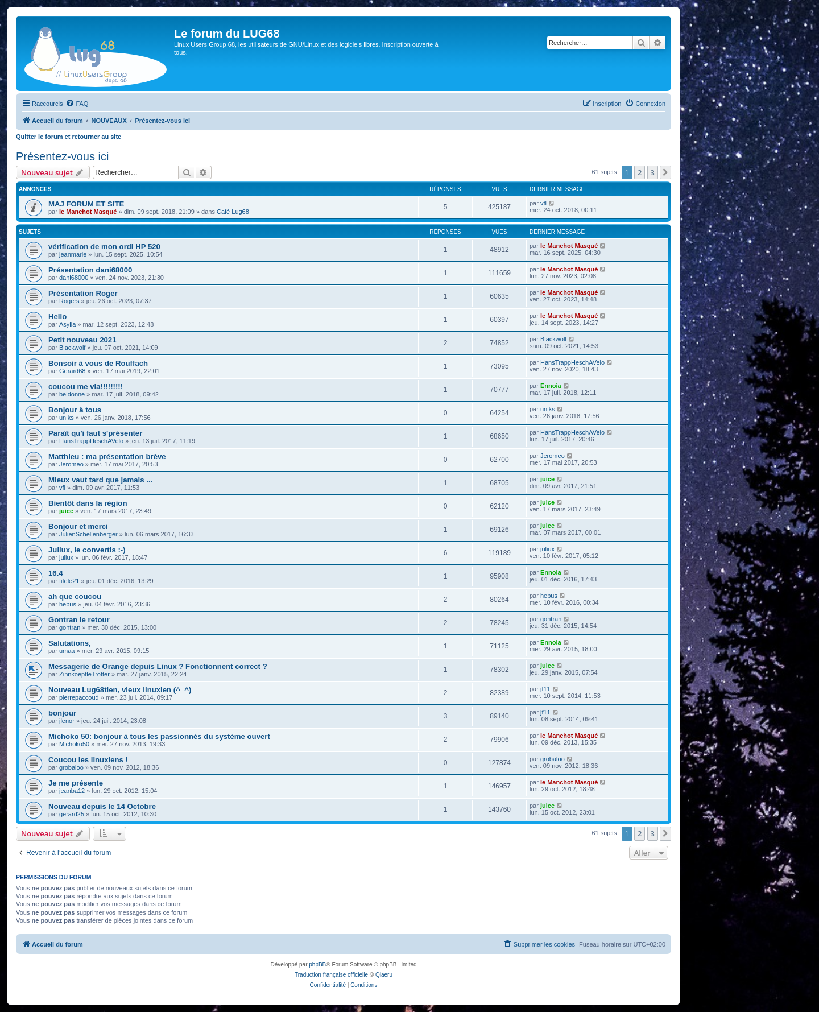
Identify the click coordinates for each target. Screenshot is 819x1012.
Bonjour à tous (74, 410)
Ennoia (550, 385)
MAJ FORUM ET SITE (86, 204)
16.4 (55, 573)
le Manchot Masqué (88, 211)
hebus (67, 604)
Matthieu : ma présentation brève (107, 456)
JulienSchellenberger (88, 534)
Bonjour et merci (78, 526)
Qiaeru (383, 975)
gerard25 (71, 814)
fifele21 (69, 580)
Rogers (69, 301)
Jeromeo (71, 464)
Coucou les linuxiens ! (88, 759)
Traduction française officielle (331, 975)
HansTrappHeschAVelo (572, 362)
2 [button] (640, 172)
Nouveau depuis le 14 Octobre (102, 806)
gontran (69, 627)
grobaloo (71, 767)
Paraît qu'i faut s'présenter (95, 433)
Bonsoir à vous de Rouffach (98, 363)
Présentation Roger (83, 293)
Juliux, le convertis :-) (87, 550)
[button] (665, 172)
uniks (66, 417)
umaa (67, 650)
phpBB (317, 964)
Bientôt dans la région (87, 503)
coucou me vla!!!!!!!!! (85, 386)
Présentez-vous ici (62, 156)
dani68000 (73, 277)
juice (547, 479)
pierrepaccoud (79, 697)
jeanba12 (72, 790)
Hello (57, 316)
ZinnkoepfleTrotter (84, 674)
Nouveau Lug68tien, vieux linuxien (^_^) (119, 689)
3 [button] (653, 172)
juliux (66, 557)
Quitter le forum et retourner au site (68, 136)
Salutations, (69, 643)
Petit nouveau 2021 (82, 340)
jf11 (545, 688)
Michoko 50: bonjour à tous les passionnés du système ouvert (159, 736)
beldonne (72, 394)
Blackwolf (72, 347)
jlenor (67, 720)
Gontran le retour (79, 620)
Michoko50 (74, 744)
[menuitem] (76, 103)
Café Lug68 (233, 211)
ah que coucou (74, 596)
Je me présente (75, 783)
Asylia (67, 324)
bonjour (62, 713)
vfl (543, 203)
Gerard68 (72, 370)
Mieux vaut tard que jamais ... (100, 480)
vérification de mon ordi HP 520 (104, 246)
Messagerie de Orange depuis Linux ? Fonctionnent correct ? (157, 666)
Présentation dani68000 (90, 270)
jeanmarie (72, 254)
